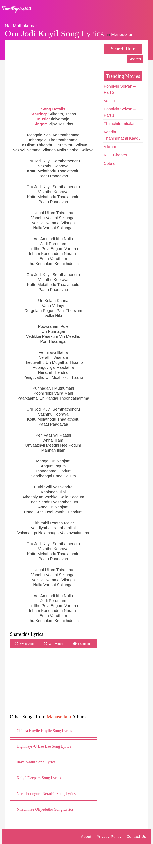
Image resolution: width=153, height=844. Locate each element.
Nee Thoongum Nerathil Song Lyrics (46, 793)
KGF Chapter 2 (117, 155)
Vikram (110, 146)
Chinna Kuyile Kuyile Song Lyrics (44, 730)
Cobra (109, 163)
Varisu (109, 101)
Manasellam (123, 34)
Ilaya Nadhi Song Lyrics (36, 762)
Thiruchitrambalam (120, 123)
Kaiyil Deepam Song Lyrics (39, 778)
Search (134, 59)
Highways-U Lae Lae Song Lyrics (44, 746)
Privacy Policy (109, 837)
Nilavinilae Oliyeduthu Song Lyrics (45, 809)
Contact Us (136, 837)
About (86, 837)
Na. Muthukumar (21, 25)
